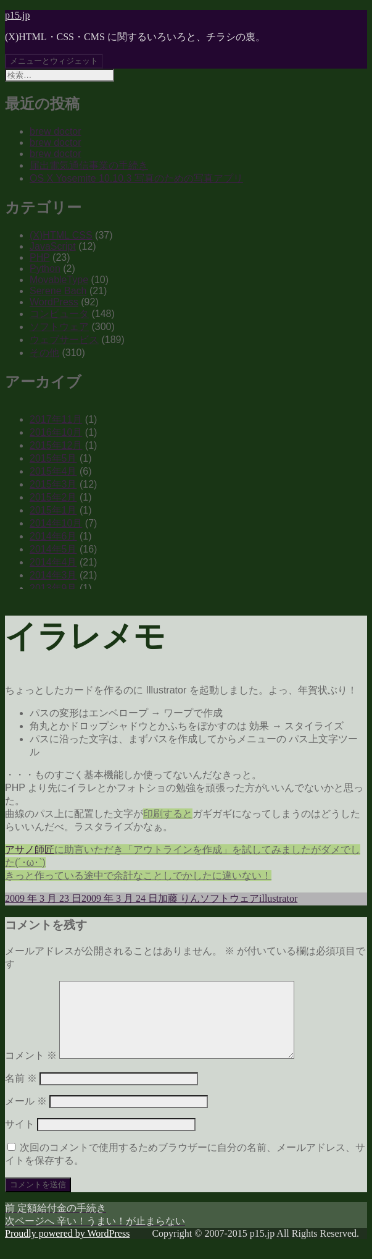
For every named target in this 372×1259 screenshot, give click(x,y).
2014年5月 (53, 549)
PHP (40, 257)
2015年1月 (53, 510)
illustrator (278, 898)
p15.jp (17, 15)
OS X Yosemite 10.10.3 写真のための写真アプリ (136, 178)
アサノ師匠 (29, 849)
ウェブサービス (64, 339)
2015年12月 (56, 445)
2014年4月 (53, 562)
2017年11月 (56, 419)
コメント (31, 1070)
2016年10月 (56, 432)
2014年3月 (53, 575)
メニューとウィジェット (54, 61)
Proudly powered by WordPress (67, 1248)
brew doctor (55, 131)
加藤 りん (179, 898)
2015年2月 (53, 497)
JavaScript (53, 246)
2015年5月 (53, 458)
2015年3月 (53, 484)
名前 (21, 1093)
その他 (44, 352)
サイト (20, 1139)
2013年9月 (53, 588)
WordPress (54, 302)
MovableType (59, 279)
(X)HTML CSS (61, 235)
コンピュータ (59, 313)
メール (26, 1116)
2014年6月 (53, 536)
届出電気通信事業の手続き (89, 165)
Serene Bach (58, 291)
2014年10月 (56, 523)
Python (45, 268)
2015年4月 (53, 471)
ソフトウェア (59, 326)
